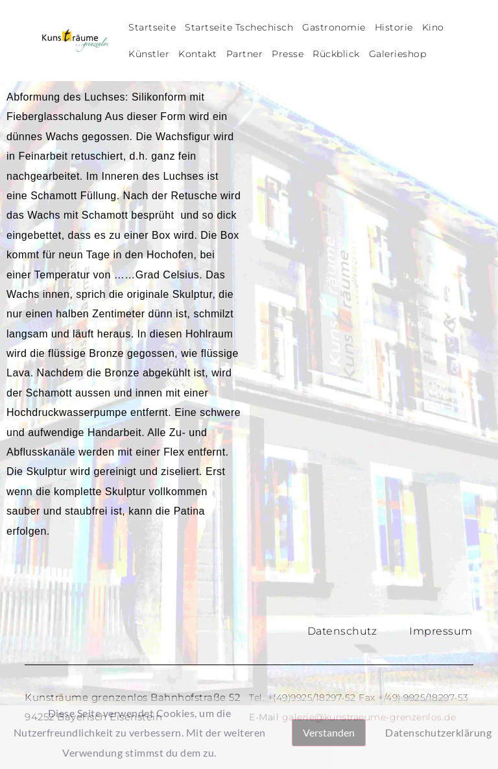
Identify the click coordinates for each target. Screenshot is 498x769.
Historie (394, 27)
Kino (433, 27)
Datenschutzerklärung (438, 732)
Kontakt (197, 54)
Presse (287, 54)
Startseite (152, 27)
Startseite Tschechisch (239, 27)
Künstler (148, 54)
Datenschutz (342, 631)
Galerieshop (398, 54)
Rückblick (336, 54)
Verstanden (329, 732)
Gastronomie (334, 27)
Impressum (441, 631)
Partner (244, 54)
